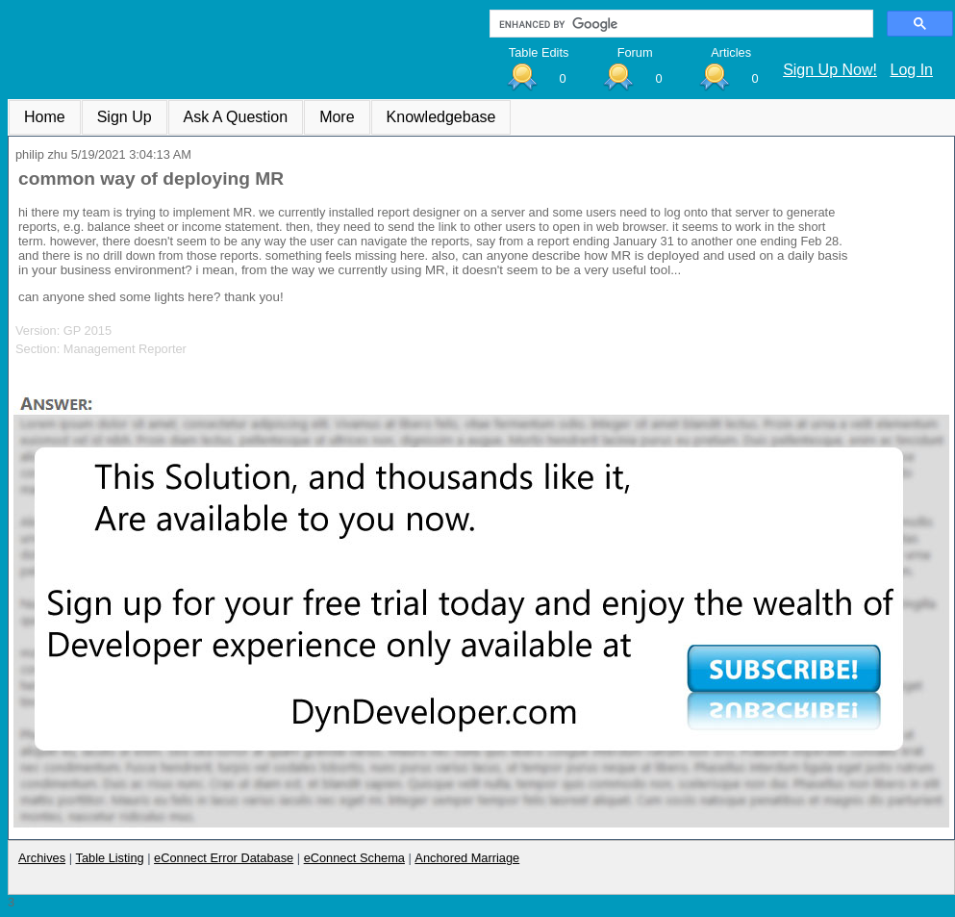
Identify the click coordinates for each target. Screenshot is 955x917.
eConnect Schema (354, 858)
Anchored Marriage (467, 858)
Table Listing (110, 858)
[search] (679, 24)
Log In (912, 70)
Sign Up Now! (830, 70)
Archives (41, 858)
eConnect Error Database (223, 858)
